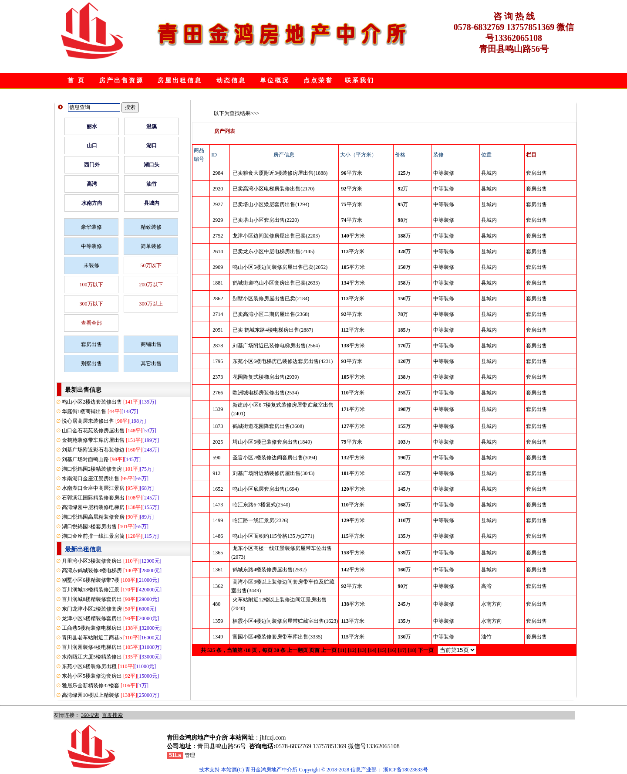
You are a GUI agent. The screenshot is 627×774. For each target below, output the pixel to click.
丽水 (92, 126)
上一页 (329, 650)
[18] (412, 650)
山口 (92, 146)
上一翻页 (297, 650)
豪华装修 (91, 227)
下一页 (426, 650)
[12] (352, 650)
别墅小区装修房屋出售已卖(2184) (271, 298)
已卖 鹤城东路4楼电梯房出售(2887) (273, 330)
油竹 (151, 184)
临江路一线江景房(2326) (260, 520)
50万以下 (151, 265)
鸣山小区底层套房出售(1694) (266, 489)
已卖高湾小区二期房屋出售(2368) (271, 314)
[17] (402, 650)
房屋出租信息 (180, 80)
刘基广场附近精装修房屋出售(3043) (273, 473)
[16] (392, 650)
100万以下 (91, 285)
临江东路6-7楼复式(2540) (261, 505)
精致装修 (151, 227)
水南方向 (91, 203)
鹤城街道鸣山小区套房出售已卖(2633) (276, 283)
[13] (362, 650)
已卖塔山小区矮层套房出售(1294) (271, 204)
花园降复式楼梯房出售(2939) (266, 377)
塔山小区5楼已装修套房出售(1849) (272, 442)
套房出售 (91, 344)
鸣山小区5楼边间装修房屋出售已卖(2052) (280, 267)
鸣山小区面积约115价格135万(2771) (273, 536)
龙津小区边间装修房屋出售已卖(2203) (276, 236)
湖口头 (151, 165)
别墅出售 (91, 363)
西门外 (92, 165)
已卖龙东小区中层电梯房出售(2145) (273, 251)
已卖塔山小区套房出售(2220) (266, 220)
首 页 (76, 80)
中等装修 (91, 246)
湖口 (151, 146)
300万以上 (151, 304)
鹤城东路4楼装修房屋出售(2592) (270, 570)
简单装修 (151, 246)
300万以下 (91, 304)
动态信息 (231, 80)
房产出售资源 (121, 80)
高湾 (92, 184)
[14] (372, 650)
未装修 (91, 265)
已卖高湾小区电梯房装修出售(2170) (273, 189)
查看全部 (91, 323)
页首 (314, 650)
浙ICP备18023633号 (405, 770)
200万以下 (151, 285)
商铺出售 (151, 344)
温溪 (151, 126)
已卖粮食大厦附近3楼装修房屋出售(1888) (280, 173)
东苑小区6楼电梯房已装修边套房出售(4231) (283, 361)
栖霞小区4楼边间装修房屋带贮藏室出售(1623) (285, 621)
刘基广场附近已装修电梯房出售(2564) (276, 346)
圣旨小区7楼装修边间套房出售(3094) (275, 458)
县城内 (151, 203)
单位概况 (275, 80)
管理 (190, 755)
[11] (342, 650)
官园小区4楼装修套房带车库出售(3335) (277, 637)
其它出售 (151, 363)
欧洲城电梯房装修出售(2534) (266, 393)
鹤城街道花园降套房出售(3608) (268, 426)
